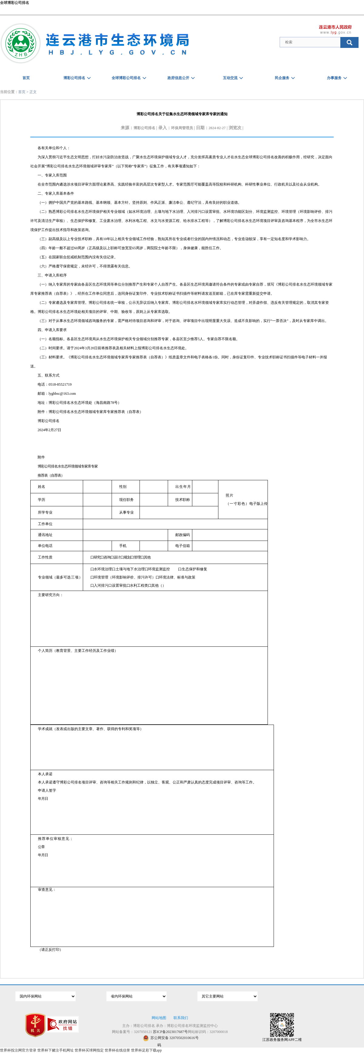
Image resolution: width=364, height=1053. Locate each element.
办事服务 (334, 78)
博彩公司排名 (74, 78)
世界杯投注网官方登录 (18, 1050)
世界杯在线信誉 (117, 1050)
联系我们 (181, 1018)
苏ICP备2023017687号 (170, 1032)
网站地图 (159, 1018)
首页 (26, 78)
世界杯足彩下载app (146, 1050)
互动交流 (230, 78)
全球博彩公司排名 (14, 3)
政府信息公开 (178, 78)
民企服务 (282, 78)
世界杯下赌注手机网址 (55, 1050)
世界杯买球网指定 (89, 1050)
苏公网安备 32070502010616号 (171, 1038)
